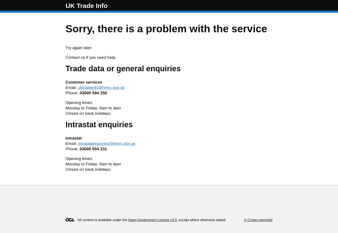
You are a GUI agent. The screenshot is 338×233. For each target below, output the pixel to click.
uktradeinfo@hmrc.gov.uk (101, 87)
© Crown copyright (258, 220)
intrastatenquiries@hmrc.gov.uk (106, 143)
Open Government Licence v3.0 (152, 220)
